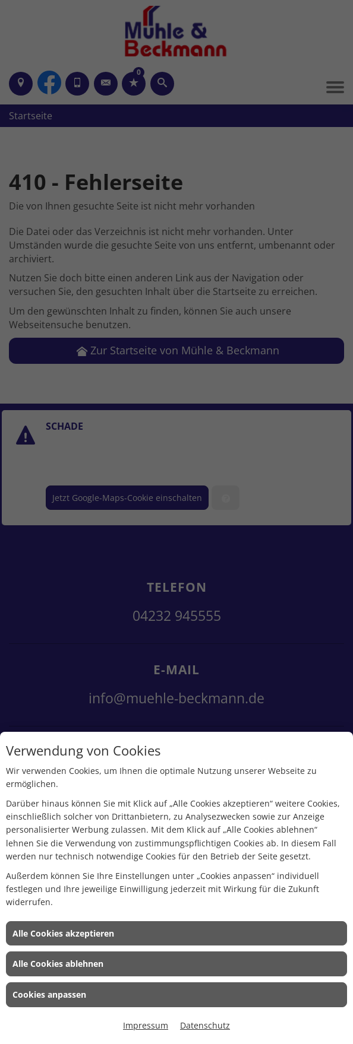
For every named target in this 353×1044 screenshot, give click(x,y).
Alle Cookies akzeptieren (63, 933)
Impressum (145, 1025)
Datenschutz (205, 1025)
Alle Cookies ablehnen (57, 963)
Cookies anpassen (49, 994)
